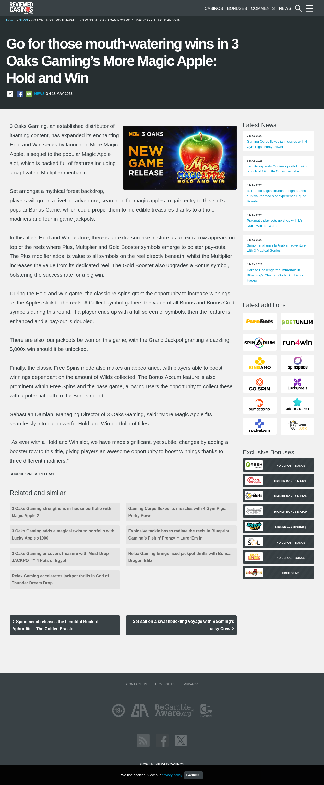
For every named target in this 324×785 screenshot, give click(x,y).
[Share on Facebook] (20, 94)
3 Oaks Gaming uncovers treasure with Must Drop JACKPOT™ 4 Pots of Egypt (60, 557)
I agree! (193, 775)
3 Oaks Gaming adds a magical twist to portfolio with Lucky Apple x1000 (63, 534)
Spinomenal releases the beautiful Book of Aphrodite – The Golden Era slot (55, 625)
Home (10, 20)
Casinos (214, 8)
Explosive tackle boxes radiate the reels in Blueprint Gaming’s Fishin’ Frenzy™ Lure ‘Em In (178, 534)
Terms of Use (165, 684)
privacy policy (172, 775)
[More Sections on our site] (309, 8)
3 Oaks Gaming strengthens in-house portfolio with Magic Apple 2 (61, 512)
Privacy (191, 684)
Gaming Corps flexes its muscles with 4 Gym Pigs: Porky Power (177, 512)
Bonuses (237, 8)
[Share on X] (10, 94)
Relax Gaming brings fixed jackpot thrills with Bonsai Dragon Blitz (180, 557)
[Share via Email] (29, 94)
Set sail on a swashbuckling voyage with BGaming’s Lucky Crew (183, 625)
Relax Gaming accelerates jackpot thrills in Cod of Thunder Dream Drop (60, 579)
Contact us (136, 684)
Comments (263, 8)
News (285, 8)
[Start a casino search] (298, 8)
